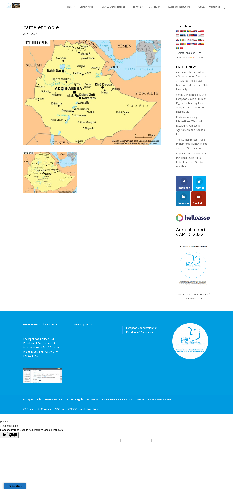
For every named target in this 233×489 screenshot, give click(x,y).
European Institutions (179, 7)
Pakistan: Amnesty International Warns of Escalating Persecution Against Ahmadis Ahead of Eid (191, 125)
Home (69, 7)
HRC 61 (137, 7)
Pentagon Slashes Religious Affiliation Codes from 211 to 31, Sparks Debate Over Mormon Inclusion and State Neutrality (193, 81)
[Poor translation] (13, 435)
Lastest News (86, 7)
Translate (195, 58)
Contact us (214, 7)
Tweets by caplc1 (82, 324)
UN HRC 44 (154, 7)
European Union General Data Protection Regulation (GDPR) (60, 399)
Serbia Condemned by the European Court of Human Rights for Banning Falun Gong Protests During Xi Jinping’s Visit (191, 103)
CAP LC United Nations (113, 7)
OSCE (201, 7)
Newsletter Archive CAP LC (40, 324)
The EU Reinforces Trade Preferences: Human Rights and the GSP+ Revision (191, 144)
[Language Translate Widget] (189, 53)
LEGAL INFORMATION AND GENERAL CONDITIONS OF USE (137, 399)
